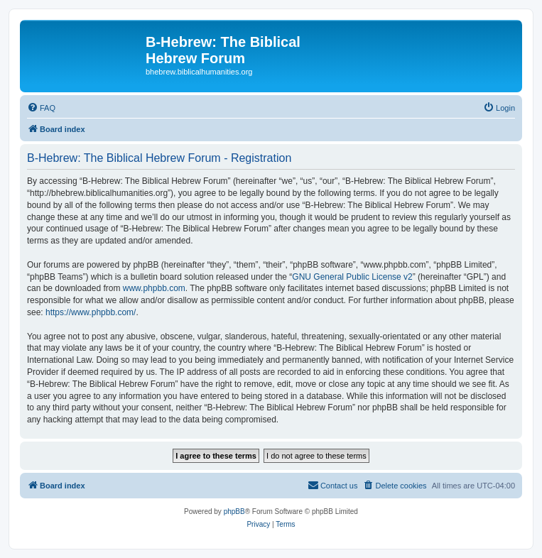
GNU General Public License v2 (352, 277)
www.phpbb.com (154, 288)
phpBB (234, 511)
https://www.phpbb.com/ (90, 312)
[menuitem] (41, 107)
